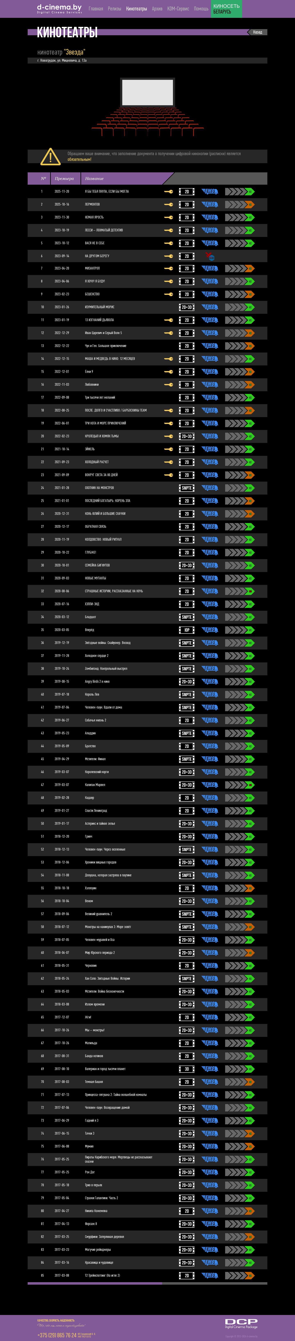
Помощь (201, 8)
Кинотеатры (136, 8)
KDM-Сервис (178, 8)
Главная (96, 8)
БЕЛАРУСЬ (226, 9)
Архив (157, 8)
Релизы (114, 8)
